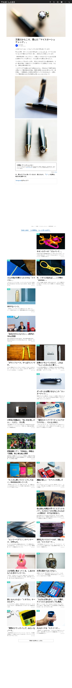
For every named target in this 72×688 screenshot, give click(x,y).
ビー (47, 175)
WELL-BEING (10, 317)
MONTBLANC (51, 226)
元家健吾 (55, 172)
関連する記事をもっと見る (36, 641)
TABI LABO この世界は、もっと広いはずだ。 (36, 231)
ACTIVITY (9, 434)
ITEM (38, 234)
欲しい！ (33, 226)
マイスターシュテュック (43, 226)
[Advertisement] (36, 668)
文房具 (37, 226)
